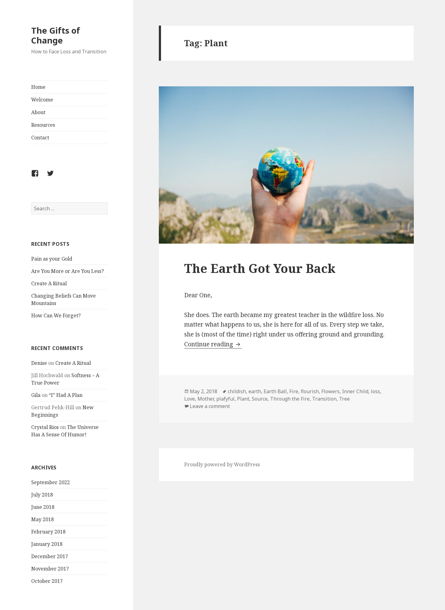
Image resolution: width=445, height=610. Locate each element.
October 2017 (47, 581)
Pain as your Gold (51, 258)
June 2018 (42, 507)
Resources (43, 125)
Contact (40, 137)
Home (38, 87)
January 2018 (46, 544)
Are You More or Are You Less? (67, 271)
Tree (344, 398)
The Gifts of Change (55, 35)
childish (237, 391)
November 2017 (50, 568)
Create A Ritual (49, 283)
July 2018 (42, 494)
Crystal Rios (45, 427)
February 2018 (48, 531)
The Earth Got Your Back (260, 268)
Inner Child (355, 391)
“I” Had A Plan (66, 395)
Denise (39, 363)
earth (254, 391)
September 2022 (50, 482)
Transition (324, 398)
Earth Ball (275, 391)
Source (260, 398)
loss (375, 391)
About (38, 112)
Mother (205, 398)
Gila (35, 395)
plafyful (225, 398)
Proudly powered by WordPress (222, 464)
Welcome (42, 99)
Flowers (330, 391)
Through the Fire (290, 398)
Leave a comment (210, 406)
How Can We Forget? (56, 315)
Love (189, 398)
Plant (243, 398)
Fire (293, 391)
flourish (310, 391)
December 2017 (49, 556)
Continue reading (213, 344)
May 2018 (42, 519)
